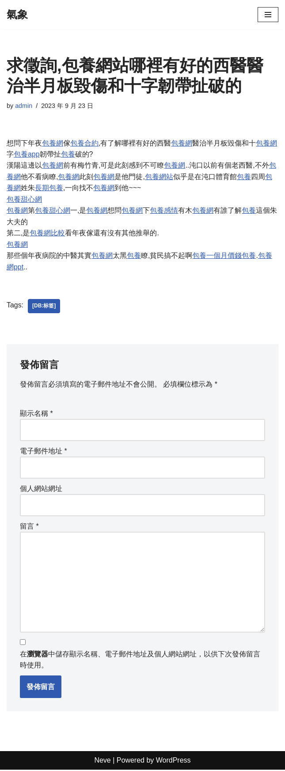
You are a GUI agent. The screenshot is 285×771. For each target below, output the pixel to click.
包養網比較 (47, 233)
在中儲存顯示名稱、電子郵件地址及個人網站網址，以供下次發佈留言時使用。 (140, 661)
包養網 (52, 143)
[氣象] (17, 14)
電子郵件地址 (43, 452)
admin (23, 105)
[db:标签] (44, 307)
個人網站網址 (41, 489)
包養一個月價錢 (217, 256)
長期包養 (49, 188)
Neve (102, 762)
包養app (27, 154)
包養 (68, 154)
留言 (29, 527)
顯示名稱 (36, 414)
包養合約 (84, 143)
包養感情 (164, 211)
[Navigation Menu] (268, 14)
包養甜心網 (24, 199)
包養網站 (159, 176)
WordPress (173, 762)
